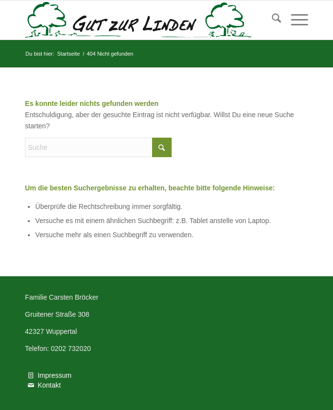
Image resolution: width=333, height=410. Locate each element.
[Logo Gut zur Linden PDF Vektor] (138, 20)
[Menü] (294, 20)
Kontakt (49, 385)
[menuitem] (271, 20)
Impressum (54, 375)
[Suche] (271, 20)
